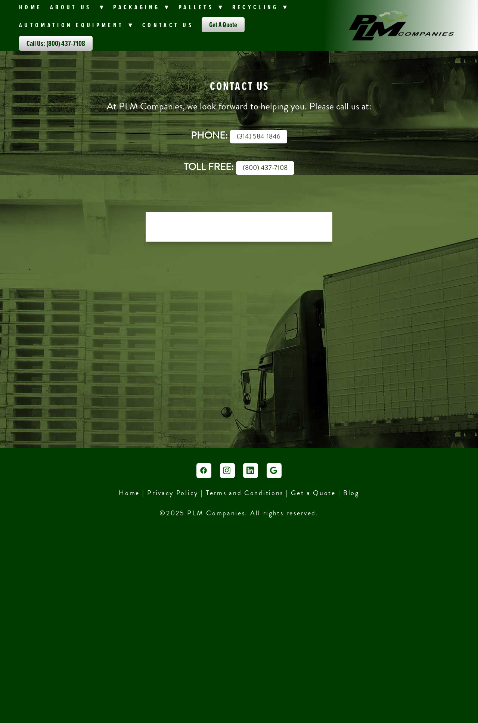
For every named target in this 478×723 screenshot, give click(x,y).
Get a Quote (313, 493)
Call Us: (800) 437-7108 (56, 43)
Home (30, 7)
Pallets (201, 7)
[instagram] (227, 470)
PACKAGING (141, 7)
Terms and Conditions (246, 493)
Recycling (260, 7)
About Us (77, 7)
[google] (274, 470)
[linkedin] (250, 470)
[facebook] (203, 470)
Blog (351, 493)
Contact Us (167, 25)
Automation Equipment (76, 25)
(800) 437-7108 (265, 168)
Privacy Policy (172, 493)
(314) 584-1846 (258, 136)
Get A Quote (223, 24)
